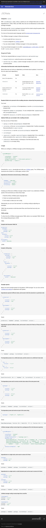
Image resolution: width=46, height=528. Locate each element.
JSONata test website (6, 289)
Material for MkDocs (10, 526)
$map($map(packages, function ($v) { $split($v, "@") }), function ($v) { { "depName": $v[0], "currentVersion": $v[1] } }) (23, 423)
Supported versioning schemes (38, 89)
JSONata (17, 41)
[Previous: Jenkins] (2, 519)
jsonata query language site (33, 33)
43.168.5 (20, 523)
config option (31, 47)
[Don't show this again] (44, 2)
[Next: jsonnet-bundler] (38, 519)
